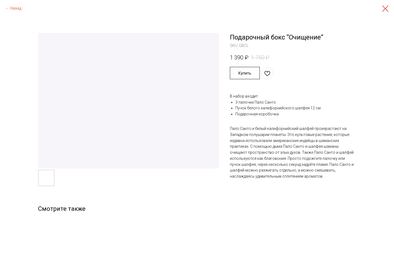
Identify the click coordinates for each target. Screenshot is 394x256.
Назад (16, 8)
